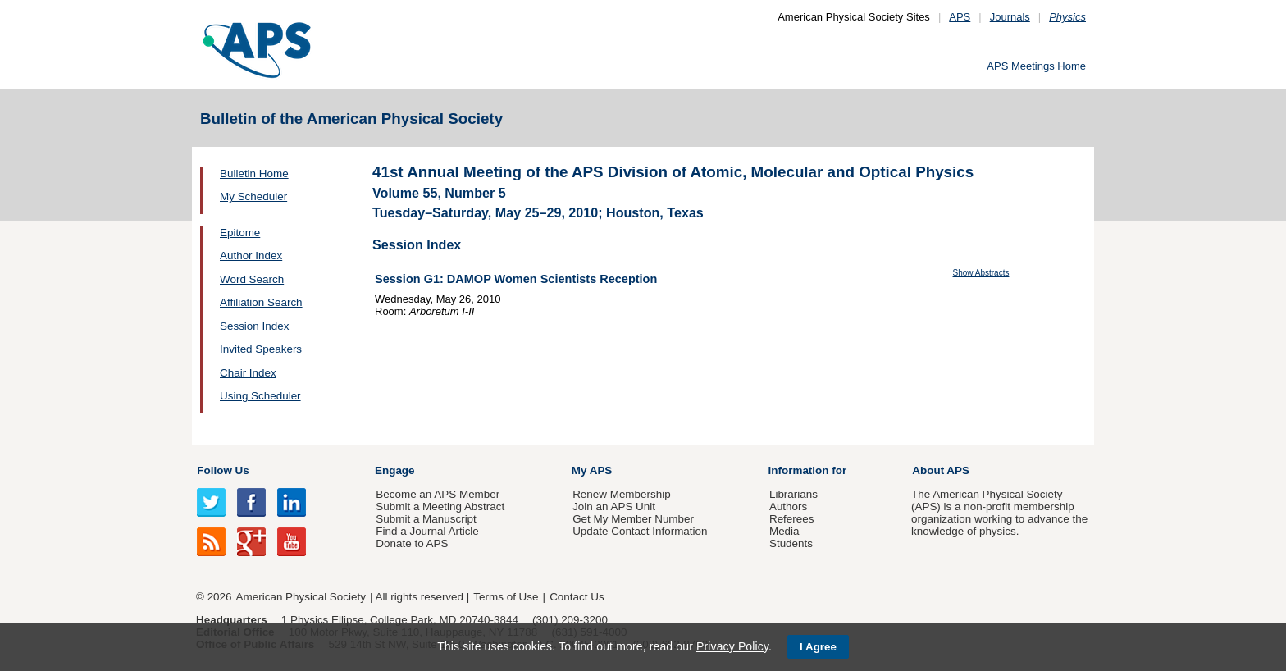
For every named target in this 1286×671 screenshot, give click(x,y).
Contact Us (577, 597)
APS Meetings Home (1036, 66)
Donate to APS (412, 543)
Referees (791, 519)
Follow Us (223, 470)
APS (959, 17)
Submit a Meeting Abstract (440, 506)
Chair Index (248, 373)
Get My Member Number (633, 519)
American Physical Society (301, 597)
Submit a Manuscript (426, 519)
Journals (1010, 17)
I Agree (818, 647)
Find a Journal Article (427, 531)
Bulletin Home (254, 173)
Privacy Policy (732, 646)
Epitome (240, 232)
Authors (788, 506)
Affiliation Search (261, 302)
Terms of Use (505, 597)
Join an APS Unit (613, 506)
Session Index (254, 326)
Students (791, 543)
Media (784, 531)
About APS (940, 470)
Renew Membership (621, 494)
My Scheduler (253, 196)
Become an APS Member (437, 494)
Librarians (793, 494)
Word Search (252, 279)
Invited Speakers (261, 349)
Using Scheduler (260, 396)
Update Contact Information (639, 531)
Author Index (251, 255)
